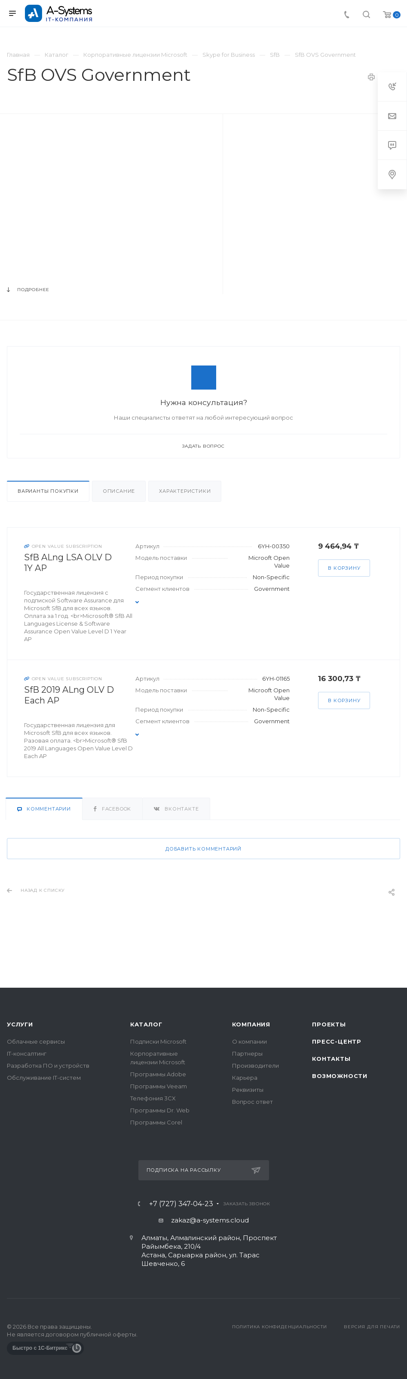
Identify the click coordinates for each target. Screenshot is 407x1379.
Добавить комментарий (203, 849)
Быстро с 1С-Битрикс (39, 1348)
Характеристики (185, 491)
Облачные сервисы (36, 1041)
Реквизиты (247, 1089)
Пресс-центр (336, 1041)
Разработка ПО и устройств (48, 1065)
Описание (119, 491)
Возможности (339, 1075)
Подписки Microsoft (158, 1041)
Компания (251, 1024)
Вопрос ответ (252, 1101)
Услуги (20, 1024)
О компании (249, 1041)
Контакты (331, 1058)
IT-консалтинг (26, 1053)
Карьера (244, 1077)
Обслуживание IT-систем (44, 1077)
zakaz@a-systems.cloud (210, 1220)
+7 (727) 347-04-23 (181, 1204)
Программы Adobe (158, 1074)
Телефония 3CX (153, 1098)
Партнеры (247, 1053)
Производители (255, 1065)
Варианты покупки (48, 491)
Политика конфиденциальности (279, 1327)
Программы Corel (156, 1122)
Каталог (146, 1024)
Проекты (329, 1024)
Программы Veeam (158, 1086)
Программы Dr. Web (160, 1110)
